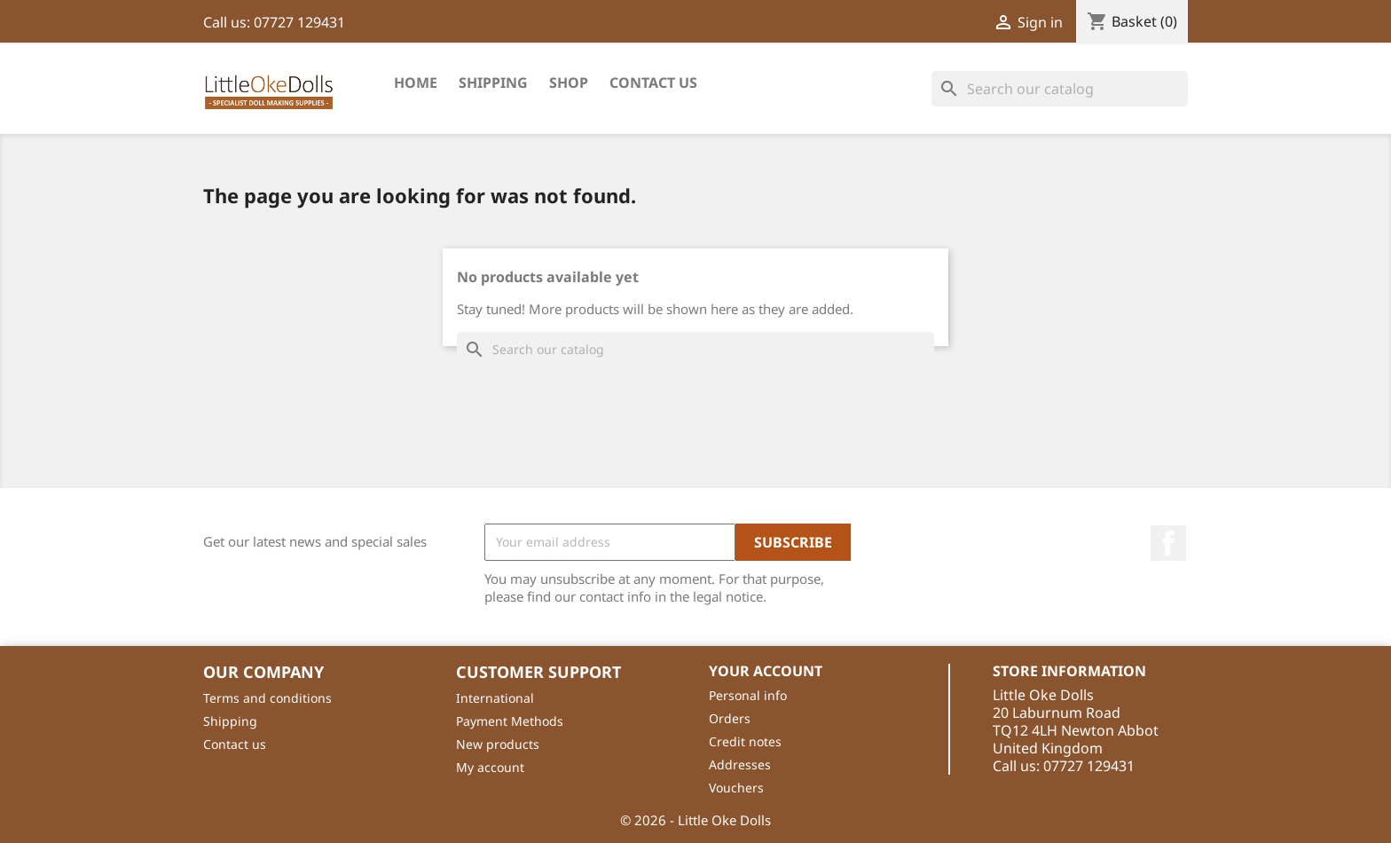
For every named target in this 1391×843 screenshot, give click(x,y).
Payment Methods (509, 721)
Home (415, 82)
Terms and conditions (267, 697)
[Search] (1059, 88)
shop (568, 82)
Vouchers (736, 787)
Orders (730, 718)
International (495, 697)
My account (490, 767)
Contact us (234, 744)
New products (497, 744)
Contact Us (653, 82)
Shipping (493, 82)
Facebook (1168, 543)
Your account (765, 671)
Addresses (740, 764)
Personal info (748, 695)
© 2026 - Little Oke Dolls (695, 820)
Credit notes (745, 741)
